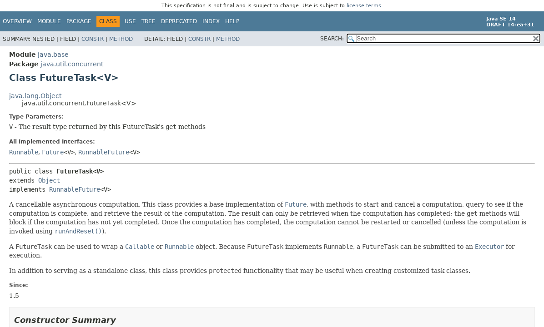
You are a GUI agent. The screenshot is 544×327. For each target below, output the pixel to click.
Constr (92, 39)
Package (78, 21)
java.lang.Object (35, 95)
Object (49, 180)
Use (130, 21)
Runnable (23, 152)
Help (232, 21)
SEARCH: (332, 38)
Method (121, 39)
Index (211, 21)
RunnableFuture (103, 152)
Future (53, 152)
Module (49, 21)
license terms (364, 6)
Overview (17, 21)
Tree (148, 21)
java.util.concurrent (71, 64)
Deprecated (179, 21)
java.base (53, 54)
